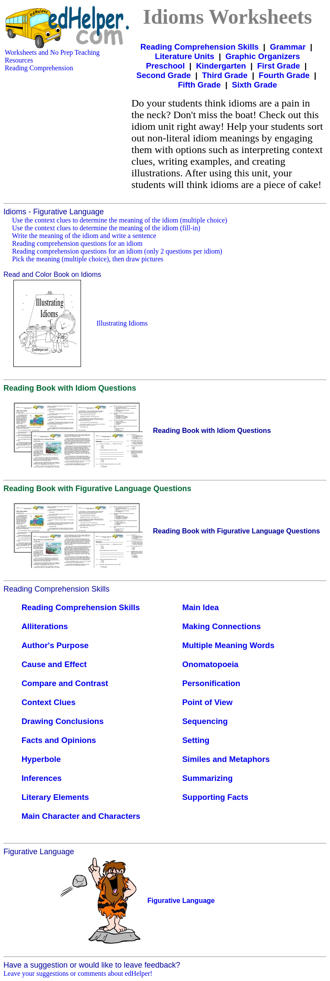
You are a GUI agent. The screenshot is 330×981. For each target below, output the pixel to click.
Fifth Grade (199, 84)
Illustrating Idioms (122, 323)
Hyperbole (41, 759)
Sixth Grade (254, 84)
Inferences (42, 778)
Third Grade (225, 75)
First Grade (278, 65)
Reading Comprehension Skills (199, 46)
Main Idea (200, 607)
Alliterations (45, 626)
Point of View (207, 702)
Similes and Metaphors (226, 759)
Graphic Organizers (262, 56)
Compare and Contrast (65, 683)
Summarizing (207, 778)
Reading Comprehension (39, 68)
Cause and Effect (54, 664)
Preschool (165, 65)
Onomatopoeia (210, 664)
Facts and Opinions (59, 740)
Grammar (287, 46)
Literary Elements (55, 797)
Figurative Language (181, 900)
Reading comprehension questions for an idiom (77, 243)
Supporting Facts (215, 797)
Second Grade (163, 75)
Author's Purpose (55, 645)
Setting (195, 740)
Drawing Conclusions (63, 721)
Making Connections (221, 626)
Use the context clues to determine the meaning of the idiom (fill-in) (106, 228)
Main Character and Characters (81, 816)
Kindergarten (221, 65)
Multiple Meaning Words (228, 645)
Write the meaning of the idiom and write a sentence (84, 235)
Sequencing (205, 721)
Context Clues (48, 702)
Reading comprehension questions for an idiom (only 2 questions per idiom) (117, 251)
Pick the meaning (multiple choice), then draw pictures (87, 259)
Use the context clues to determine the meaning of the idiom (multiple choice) (119, 220)
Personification (211, 683)
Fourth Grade (284, 75)
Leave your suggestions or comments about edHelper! (78, 973)
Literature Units (185, 56)
